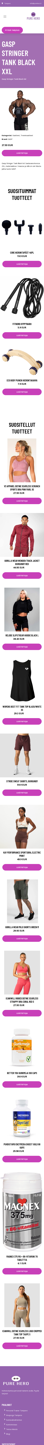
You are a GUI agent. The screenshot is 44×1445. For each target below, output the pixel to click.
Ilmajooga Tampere (14, 1415)
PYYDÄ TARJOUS (12, 30)
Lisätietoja (22, 153)
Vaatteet (16, 135)
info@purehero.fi (35, 3)
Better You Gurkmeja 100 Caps (22, 1072)
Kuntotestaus (11, 1424)
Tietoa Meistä (11, 1429)
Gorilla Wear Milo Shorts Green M (22, 927)
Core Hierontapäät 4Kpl (22, 252)
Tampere (7, 3)
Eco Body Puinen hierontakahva (22, 380)
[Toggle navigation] (5, 16)
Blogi (8, 1434)
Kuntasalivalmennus (14, 1420)
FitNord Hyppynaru (22, 323)
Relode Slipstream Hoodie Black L (22, 635)
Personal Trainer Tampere (17, 1410)
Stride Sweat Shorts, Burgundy (22, 781)
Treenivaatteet (27, 135)
